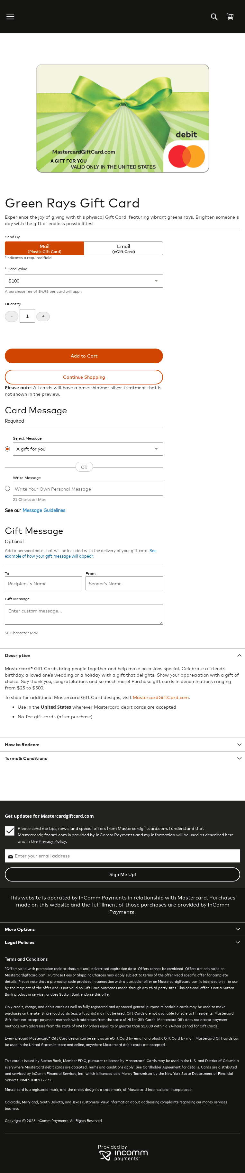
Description (17, 655)
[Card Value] (84, 281)
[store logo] (30, 17)
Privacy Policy (52, 841)
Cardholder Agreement (162, 1066)
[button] (10, 16)
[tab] (122, 655)
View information (115, 1101)
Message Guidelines (44, 509)
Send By (12, 237)
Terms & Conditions (26, 758)
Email (123, 248)
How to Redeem (22, 744)
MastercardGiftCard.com (161, 697)
